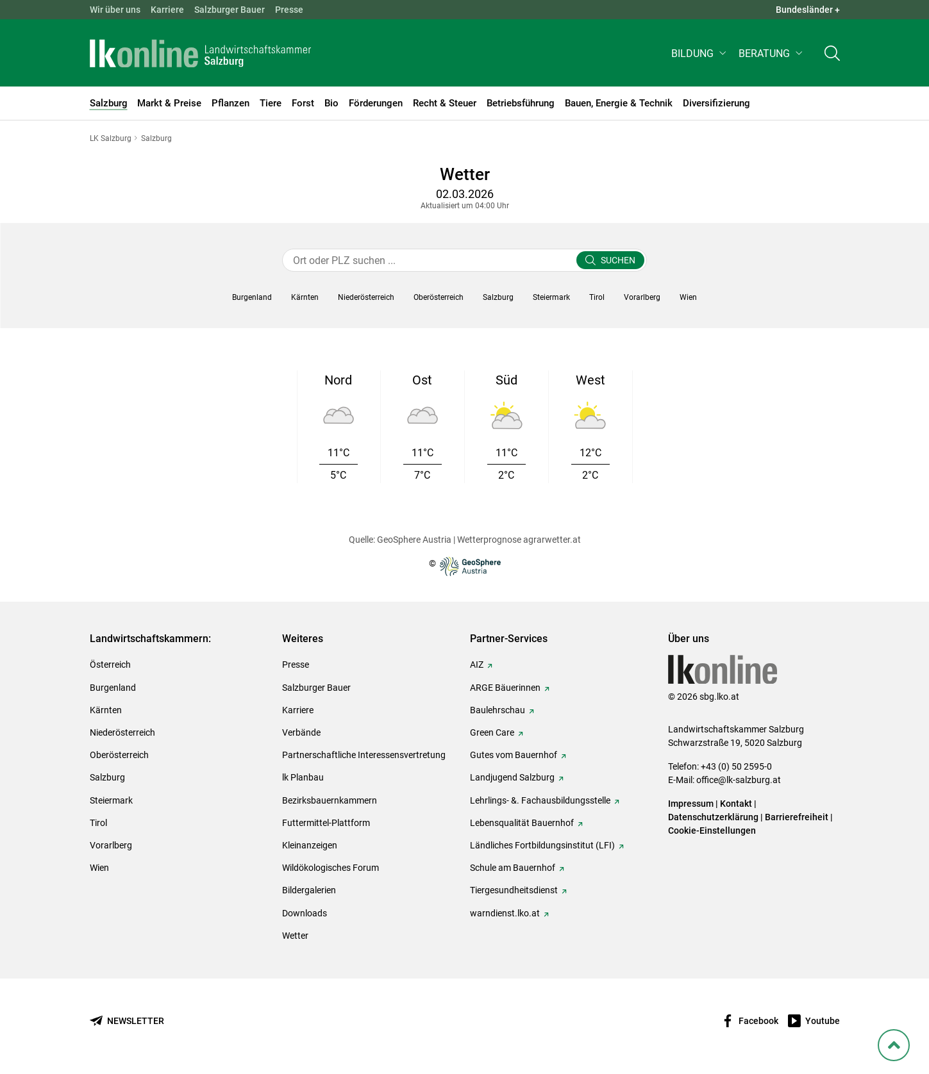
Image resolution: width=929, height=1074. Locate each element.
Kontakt (736, 803)
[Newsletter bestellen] (127, 1021)
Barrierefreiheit (796, 817)
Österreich (110, 664)
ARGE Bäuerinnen (505, 687)
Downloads (304, 913)
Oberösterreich (119, 755)
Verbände (301, 732)
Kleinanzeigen (309, 845)
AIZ (476, 664)
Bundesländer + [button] (808, 9)
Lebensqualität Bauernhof (522, 823)
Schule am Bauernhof (512, 868)
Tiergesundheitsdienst (514, 890)
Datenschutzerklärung (714, 817)
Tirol (98, 823)
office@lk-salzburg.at (738, 780)
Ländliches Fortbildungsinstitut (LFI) (542, 845)
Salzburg (107, 777)
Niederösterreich (122, 732)
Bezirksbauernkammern (329, 800)
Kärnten (106, 710)
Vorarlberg (111, 845)
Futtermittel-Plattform (326, 823)
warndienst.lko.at (505, 913)
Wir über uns (115, 9)
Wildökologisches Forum (330, 868)
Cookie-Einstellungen (712, 830)
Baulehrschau (497, 710)
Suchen (618, 260)
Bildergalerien (309, 890)
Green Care (492, 732)
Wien (99, 868)
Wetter (295, 935)
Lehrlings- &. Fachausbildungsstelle (540, 800)
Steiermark (111, 800)
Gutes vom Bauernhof (513, 755)
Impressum (691, 803)
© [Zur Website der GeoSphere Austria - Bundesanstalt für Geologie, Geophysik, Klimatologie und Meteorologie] (465, 566)
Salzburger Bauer (229, 9)
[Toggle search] (832, 55)
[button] (699, 55)
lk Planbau (303, 777)
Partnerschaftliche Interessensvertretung (364, 755)
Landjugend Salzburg (512, 777)
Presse (289, 9)
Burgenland (113, 687)
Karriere (167, 9)
